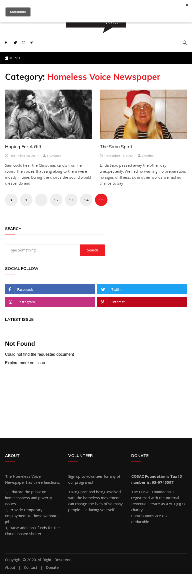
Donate (52, 567)
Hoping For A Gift (23, 146)
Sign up (74, 476)
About (10, 567)
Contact (30, 567)
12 (56, 199)
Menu (12, 58)
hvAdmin (54, 155)
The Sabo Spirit (116, 146)
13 (71, 199)
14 (86, 199)
